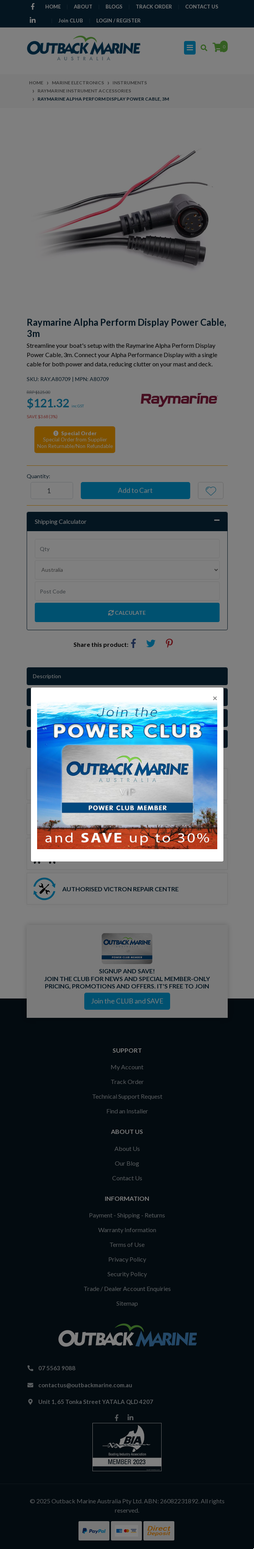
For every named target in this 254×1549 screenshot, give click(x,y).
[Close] (215, 698)
